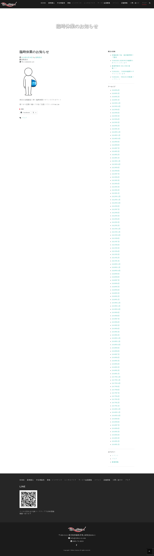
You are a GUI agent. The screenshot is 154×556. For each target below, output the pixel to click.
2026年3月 (116, 93)
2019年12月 (116, 302)
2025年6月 (116, 112)
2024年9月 (116, 141)
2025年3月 (116, 122)
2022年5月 (116, 216)
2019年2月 (116, 335)
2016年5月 (116, 431)
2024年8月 (116, 145)
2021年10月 (116, 235)
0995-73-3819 (78, 541)
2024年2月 (116, 154)
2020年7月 (116, 280)
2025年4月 (116, 119)
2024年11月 (116, 135)
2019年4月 (116, 328)
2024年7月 (116, 148)
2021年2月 (116, 257)
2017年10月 (116, 383)
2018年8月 (116, 351)
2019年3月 (116, 332)
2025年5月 (116, 116)
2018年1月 (116, 373)
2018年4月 (116, 364)
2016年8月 (116, 422)
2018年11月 (116, 341)
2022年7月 (116, 209)
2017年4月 (116, 396)
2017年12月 (116, 377)
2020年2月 (116, 296)
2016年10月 (116, 415)
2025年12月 (116, 103)
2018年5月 (116, 360)
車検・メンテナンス (74, 3)
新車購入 (51, 3)
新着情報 (115, 462)
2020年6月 (116, 283)
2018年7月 (116, 354)
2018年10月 (116, 344)
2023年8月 (116, 171)
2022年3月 (116, 222)
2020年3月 (116, 293)
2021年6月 (116, 245)
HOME (43, 3)
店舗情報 (124, 3)
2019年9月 (116, 312)
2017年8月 (116, 389)
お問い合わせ (134, 3)
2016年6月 (116, 428)
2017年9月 (116, 386)
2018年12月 (116, 338)
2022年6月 (116, 212)
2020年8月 (116, 277)
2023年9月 (116, 167)
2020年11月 (116, 267)
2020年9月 (116, 274)
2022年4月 (116, 219)
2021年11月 (116, 232)
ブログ (144, 3)
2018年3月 (116, 367)
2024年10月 (116, 138)
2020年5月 (116, 286)
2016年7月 (116, 425)
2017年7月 (116, 393)
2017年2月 (116, 402)
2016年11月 (116, 412)
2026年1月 (116, 100)
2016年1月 (116, 444)
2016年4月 (116, 435)
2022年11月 (116, 199)
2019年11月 (116, 306)
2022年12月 (116, 196)
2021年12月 (116, 228)
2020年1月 (116, 299)
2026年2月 (116, 96)
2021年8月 (116, 238)
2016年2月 (116, 441)
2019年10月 (116, 309)
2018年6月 (116, 357)
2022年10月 (116, 203)
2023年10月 (116, 164)
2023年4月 (116, 183)
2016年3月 (116, 438)
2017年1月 (116, 406)
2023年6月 (116, 177)
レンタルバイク (89, 3)
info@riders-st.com (78, 538)
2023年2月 (116, 190)
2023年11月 (116, 161)
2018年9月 (116, 348)
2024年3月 (116, 151)
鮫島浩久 (39, 57)
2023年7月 (116, 174)
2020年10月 (116, 270)
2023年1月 (116, 193)
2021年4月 (116, 251)
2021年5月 (116, 248)
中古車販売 (61, 3)
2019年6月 (116, 322)
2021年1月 (116, 261)
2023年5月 (116, 180)
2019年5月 (116, 325)
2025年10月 (116, 106)
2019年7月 (116, 319)
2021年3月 (116, 254)
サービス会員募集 (104, 3)
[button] (150, 3)
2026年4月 (116, 90)
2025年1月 (116, 129)
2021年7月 (116, 241)
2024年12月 (116, 132)
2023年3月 (116, 187)
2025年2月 (116, 125)
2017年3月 (116, 399)
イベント (116, 3)
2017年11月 (116, 380)
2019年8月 (116, 315)
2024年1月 (116, 158)
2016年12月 (116, 409)
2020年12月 (116, 264)
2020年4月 (116, 290)
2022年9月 (116, 206)
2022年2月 (116, 225)
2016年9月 (116, 419)
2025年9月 (116, 109)
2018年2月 (116, 370)
